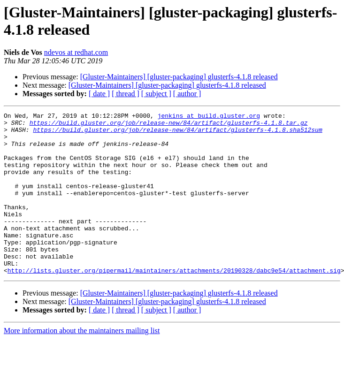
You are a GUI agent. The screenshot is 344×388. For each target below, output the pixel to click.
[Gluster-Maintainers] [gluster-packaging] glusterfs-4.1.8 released (179, 77)
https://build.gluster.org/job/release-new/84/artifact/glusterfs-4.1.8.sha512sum (177, 133)
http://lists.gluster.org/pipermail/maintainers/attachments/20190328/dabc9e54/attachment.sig (174, 302)
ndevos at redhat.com (76, 52)
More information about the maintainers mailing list (82, 363)
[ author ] (187, 94)
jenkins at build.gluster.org (209, 117)
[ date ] (99, 94)
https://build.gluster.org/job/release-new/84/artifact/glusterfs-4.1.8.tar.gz (169, 125)
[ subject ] (156, 94)
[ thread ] (125, 94)
